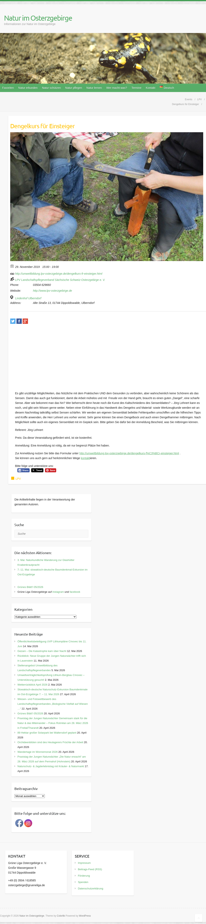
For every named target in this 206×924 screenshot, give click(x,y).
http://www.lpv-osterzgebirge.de (52, 290)
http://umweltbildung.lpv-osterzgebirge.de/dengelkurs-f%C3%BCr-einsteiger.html (129, 453)
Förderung (84, 875)
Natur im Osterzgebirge (38, 18)
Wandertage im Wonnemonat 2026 (37, 751)
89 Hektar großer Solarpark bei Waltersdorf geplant (46, 732)
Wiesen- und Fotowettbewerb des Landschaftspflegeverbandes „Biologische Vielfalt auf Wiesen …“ (52, 704)
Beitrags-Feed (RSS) (90, 869)
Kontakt (150, 87)
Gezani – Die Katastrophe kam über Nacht (41, 651)
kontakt (85, 458)
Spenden (83, 882)
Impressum (84, 862)
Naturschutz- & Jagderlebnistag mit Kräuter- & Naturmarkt (50, 766)
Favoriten (8, 87)
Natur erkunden (28, 87)
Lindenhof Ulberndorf (28, 298)
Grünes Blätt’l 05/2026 (30, 587)
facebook (75, 591)
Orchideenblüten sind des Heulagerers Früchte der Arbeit (50, 742)
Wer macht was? (116, 87)
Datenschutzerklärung (90, 888)
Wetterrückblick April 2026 (32, 684)
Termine (136, 87)
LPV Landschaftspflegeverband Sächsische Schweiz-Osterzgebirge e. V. (60, 279)
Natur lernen (94, 87)
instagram (58, 591)
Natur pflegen (73, 87)
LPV (18, 478)
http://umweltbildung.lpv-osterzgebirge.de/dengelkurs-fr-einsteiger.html (56, 273)
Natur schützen (51, 87)
